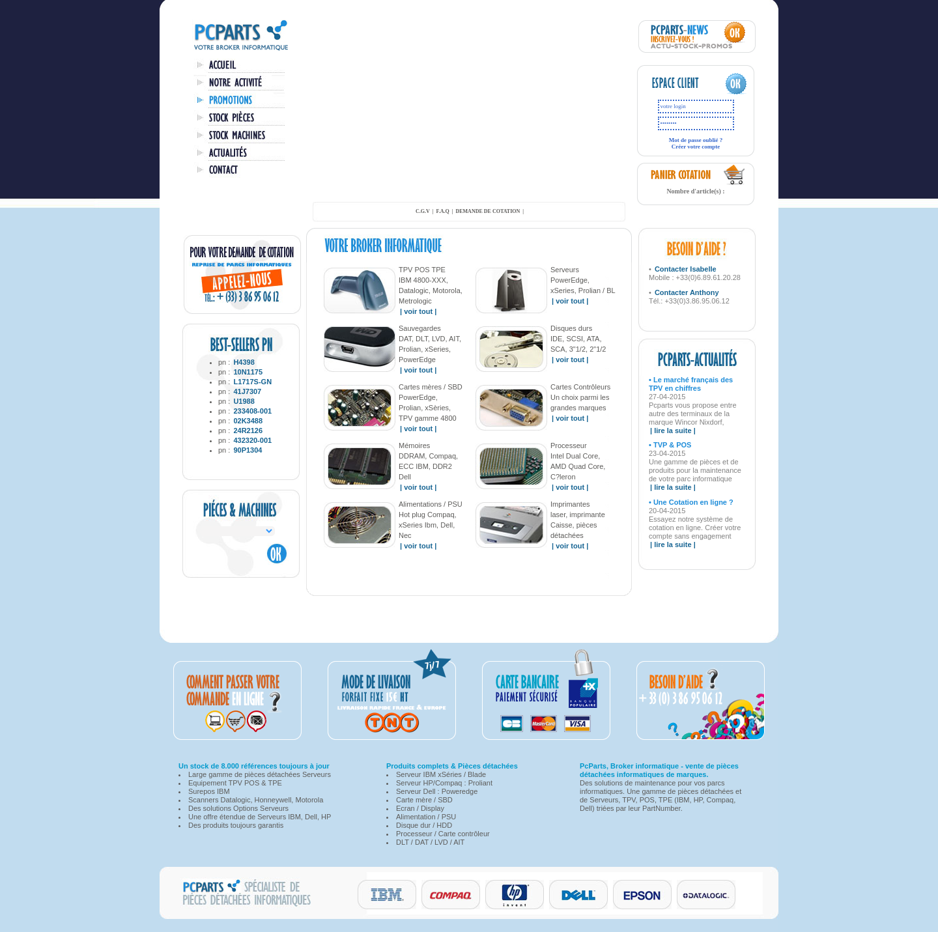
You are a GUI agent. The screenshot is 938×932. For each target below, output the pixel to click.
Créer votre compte (696, 146)
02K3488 (248, 421)
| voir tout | (418, 311)
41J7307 (247, 391)
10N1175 (248, 372)
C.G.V (423, 211)
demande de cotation (487, 211)
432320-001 (252, 440)
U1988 (243, 401)
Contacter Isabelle (686, 269)
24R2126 (248, 430)
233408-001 (252, 411)
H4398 (243, 362)
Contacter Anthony (687, 292)
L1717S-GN (252, 382)
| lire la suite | (673, 430)
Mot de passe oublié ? (696, 140)
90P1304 (247, 450)
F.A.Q (442, 211)
